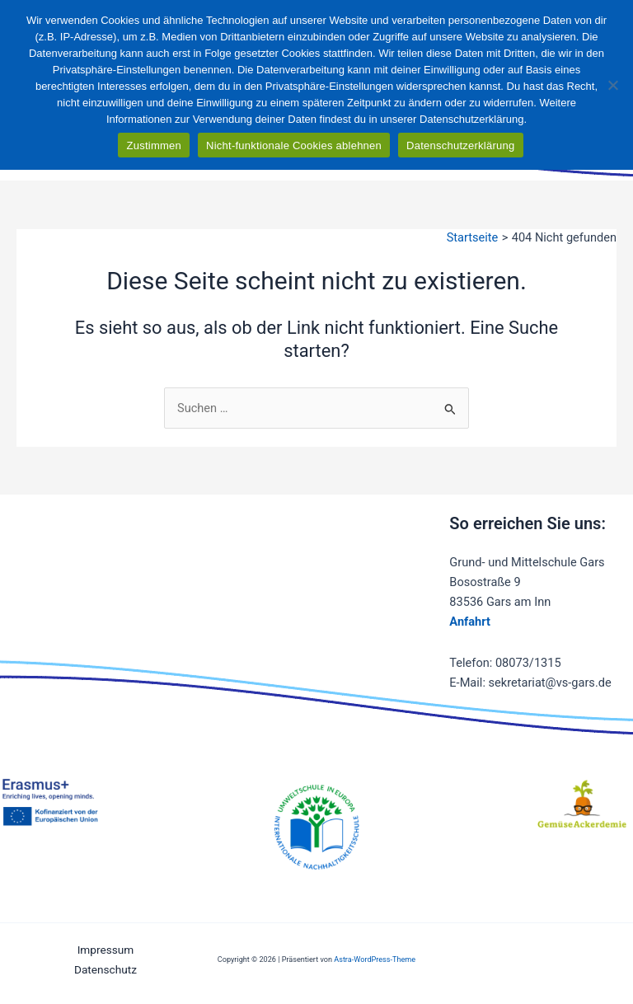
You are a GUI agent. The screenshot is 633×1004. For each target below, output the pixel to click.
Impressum (105, 949)
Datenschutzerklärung (460, 145)
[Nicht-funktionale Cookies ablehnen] (612, 85)
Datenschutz (105, 969)
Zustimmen (153, 145)
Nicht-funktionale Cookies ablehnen (294, 145)
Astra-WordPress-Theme (374, 959)
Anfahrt (469, 621)
